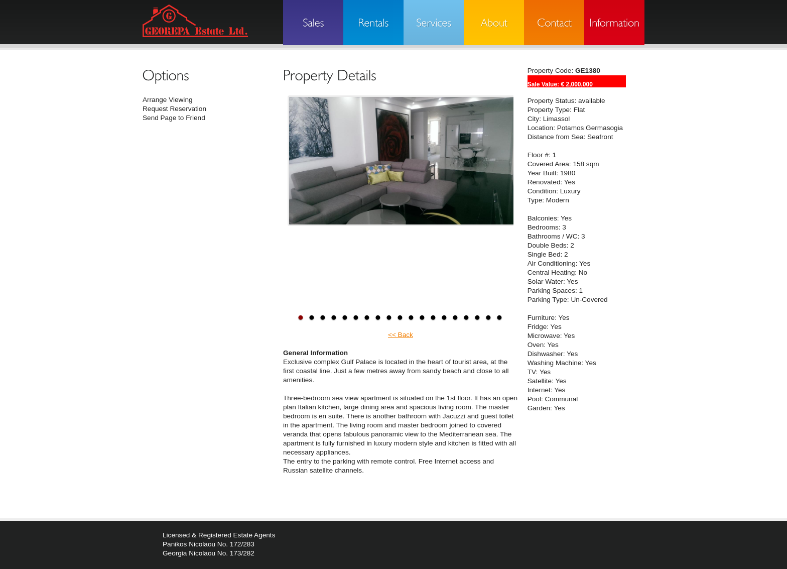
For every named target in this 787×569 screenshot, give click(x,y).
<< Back (400, 334)
